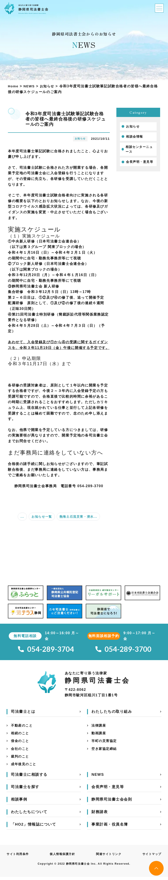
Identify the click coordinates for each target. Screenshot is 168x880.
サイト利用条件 (18, 857)
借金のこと (20, 743)
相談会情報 (134, 136)
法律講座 (99, 726)
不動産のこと (22, 726)
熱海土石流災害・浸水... (78, 516)
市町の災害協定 (104, 743)
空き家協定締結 (104, 751)
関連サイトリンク (108, 857)
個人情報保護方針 (62, 857)
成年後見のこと (24, 767)
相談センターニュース (139, 149)
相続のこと (20, 734)
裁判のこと (20, 759)
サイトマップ (151, 857)
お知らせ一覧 (42, 516)
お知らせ (133, 126)
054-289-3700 (123, 649)
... (22, 516)
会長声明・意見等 (139, 161)
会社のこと (20, 751)
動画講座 (99, 734)
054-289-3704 (46, 649)
